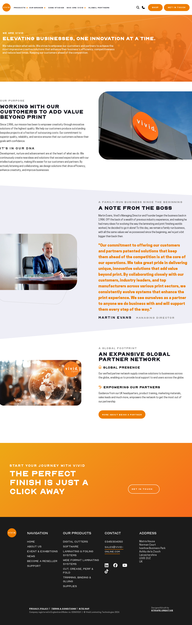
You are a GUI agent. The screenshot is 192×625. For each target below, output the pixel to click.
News (31, 556)
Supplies (70, 586)
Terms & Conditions (63, 609)
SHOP (155, 7)
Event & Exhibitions (42, 551)
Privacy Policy (39, 609)
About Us (34, 546)
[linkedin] (106, 565)
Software (71, 546)
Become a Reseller (42, 561)
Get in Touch (177, 7)
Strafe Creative (162, 610)
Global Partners (99, 8)
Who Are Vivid (76, 8)
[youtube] (124, 565)
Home (31, 541)
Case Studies (56, 8)
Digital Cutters (75, 541)
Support (34, 566)
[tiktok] (106, 571)
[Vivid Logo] (6, 7)
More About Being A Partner (122, 415)
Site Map (84, 609)
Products (21, 8)
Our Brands (37, 8)
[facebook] (115, 565)
